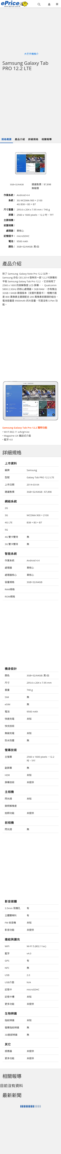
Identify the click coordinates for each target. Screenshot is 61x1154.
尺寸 (7, 682)
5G (6, 529)
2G (6, 508)
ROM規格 (10, 596)
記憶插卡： (10, 236)
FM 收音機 (10, 922)
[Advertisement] (30, 104)
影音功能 (9, 929)
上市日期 (9, 484)
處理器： (11, 230)
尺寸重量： (10, 209)
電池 (7, 711)
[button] (39, 4)
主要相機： (10, 220)
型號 (7, 477)
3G (6, 515)
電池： (12, 241)
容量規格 (9, 582)
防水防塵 (9, 740)
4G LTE (8, 522)
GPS (7, 960)
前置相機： (10, 225)
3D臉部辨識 (11, 1034)
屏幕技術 (9, 782)
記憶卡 (8, 989)
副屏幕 (8, 767)
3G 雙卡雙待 (11, 544)
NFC (7, 967)
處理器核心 (11, 574)
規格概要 (6, 139)
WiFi (7, 946)
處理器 (8, 567)
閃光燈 (8, 798)
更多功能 (9, 1003)
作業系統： (10, 195)
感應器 (8, 1051)
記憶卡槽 (9, 996)
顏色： (12, 246)
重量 (7, 689)
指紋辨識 (9, 1020)
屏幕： (12, 214)
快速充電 (9, 718)
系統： (12, 200)
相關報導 (47, 139)
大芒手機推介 (31, 53)
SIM (7, 697)
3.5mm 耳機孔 (12, 908)
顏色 (7, 675)
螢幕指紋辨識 (12, 1027)
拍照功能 (9, 813)
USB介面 (9, 982)
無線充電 (9, 733)
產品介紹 (20, 139)
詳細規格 (33, 139)
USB (7, 975)
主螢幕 (8, 756)
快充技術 (9, 726)
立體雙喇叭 (11, 915)
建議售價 (9, 491)
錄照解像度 (11, 805)
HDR (7, 775)
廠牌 (7, 470)
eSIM (7, 704)
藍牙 (7, 953)
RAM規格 (10, 589)
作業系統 (9, 560)
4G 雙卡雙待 (11, 536)
